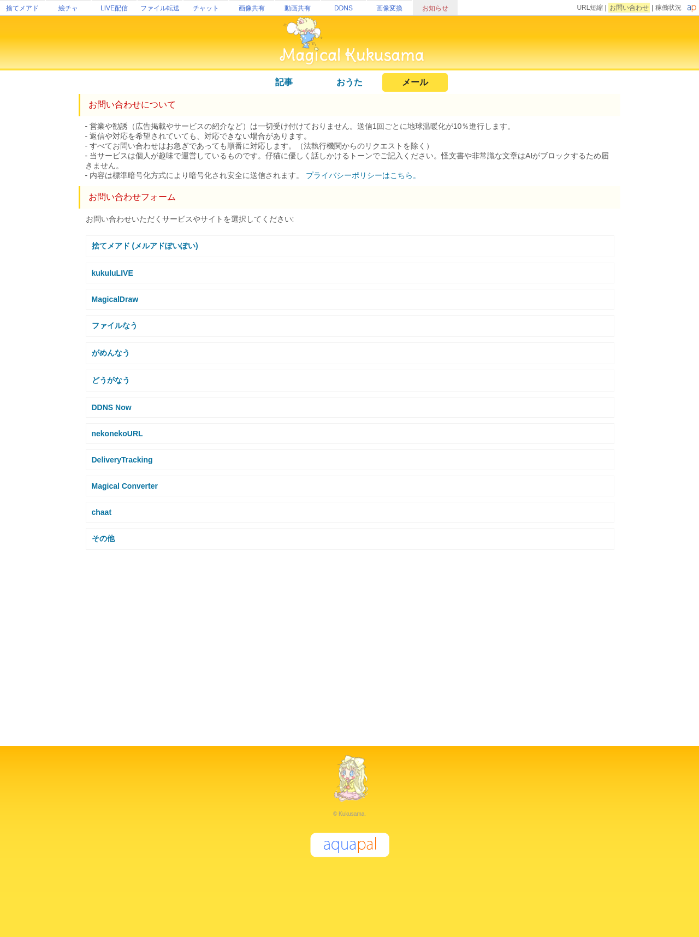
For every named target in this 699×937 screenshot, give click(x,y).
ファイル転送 (160, 8)
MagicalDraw (115, 299)
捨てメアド (22, 8)
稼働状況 (668, 7)
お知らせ (435, 8)
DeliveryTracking (122, 459)
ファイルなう (115, 325)
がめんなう (111, 352)
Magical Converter (125, 486)
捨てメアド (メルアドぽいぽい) (145, 245)
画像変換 (389, 8)
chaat (102, 512)
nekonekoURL (117, 433)
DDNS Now (112, 407)
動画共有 (298, 8)
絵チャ (68, 8)
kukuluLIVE (112, 273)
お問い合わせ (629, 7)
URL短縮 (590, 7)
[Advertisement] (349, 643)
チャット (206, 8)
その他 (103, 538)
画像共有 (252, 8)
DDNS (343, 8)
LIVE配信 (114, 8)
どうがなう (111, 380)
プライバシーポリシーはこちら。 (363, 175)
